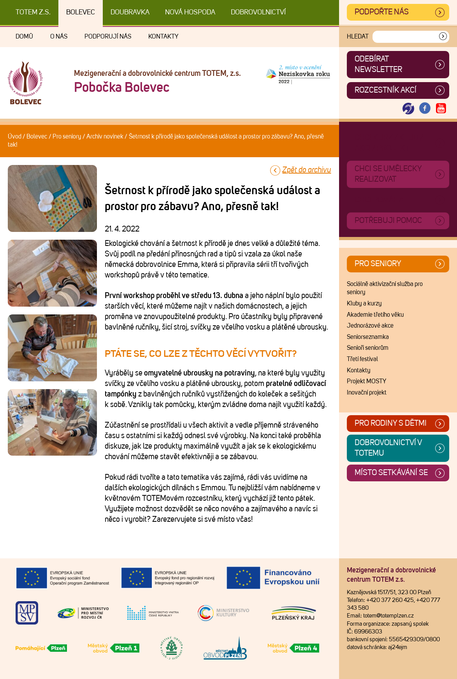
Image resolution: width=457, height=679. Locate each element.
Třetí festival (362, 359)
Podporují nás (107, 36)
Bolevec (80, 12)
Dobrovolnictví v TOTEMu (388, 448)
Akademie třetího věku (375, 315)
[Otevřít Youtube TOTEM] (441, 109)
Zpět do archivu (306, 170)
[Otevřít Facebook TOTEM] (425, 109)
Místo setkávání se (391, 473)
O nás (58, 36)
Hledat (358, 36)
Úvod (14, 136)
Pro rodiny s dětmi (391, 423)
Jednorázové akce (370, 326)
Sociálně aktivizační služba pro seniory (385, 288)
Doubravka (130, 12)
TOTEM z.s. (33, 12)
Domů (24, 36)
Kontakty (163, 36)
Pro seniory (67, 136)
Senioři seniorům (367, 348)
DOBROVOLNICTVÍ (258, 12)
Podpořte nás (382, 12)
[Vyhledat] (443, 37)
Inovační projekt (367, 393)
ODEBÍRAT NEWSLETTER (378, 64)
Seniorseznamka (368, 337)
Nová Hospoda (190, 12)
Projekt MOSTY (366, 381)
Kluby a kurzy (364, 303)
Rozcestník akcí (386, 90)
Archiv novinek (104, 136)
